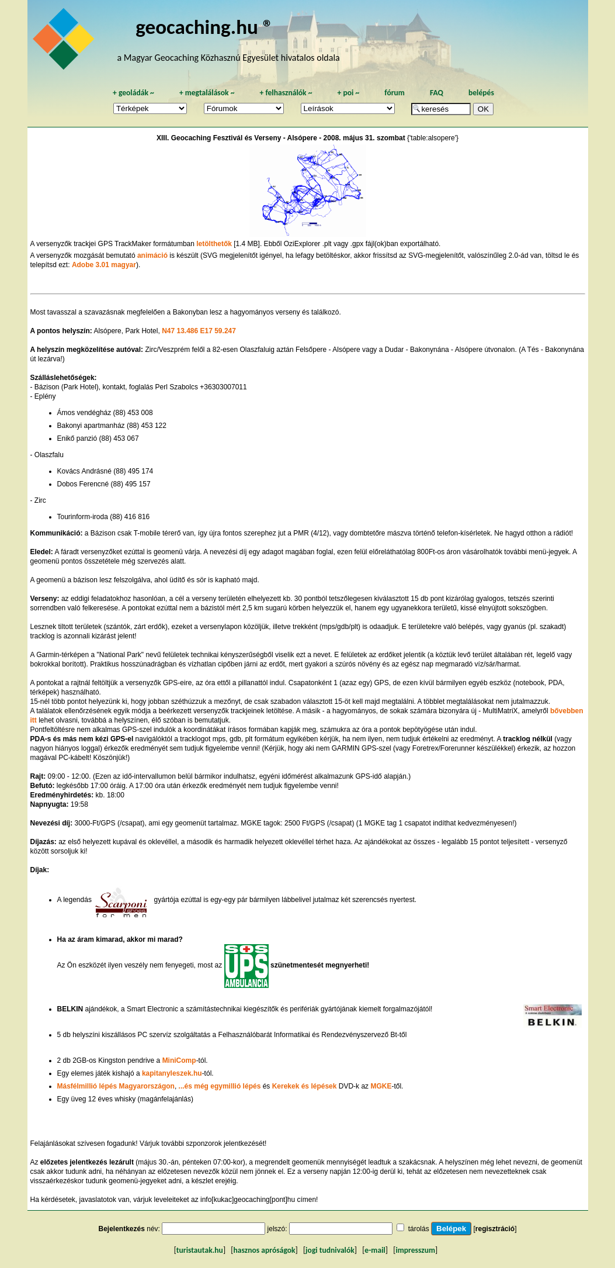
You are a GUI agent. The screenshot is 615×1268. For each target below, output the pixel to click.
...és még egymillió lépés (220, 1086)
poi (348, 93)
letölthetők (214, 244)
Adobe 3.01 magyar (104, 265)
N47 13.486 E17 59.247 (199, 331)
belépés (481, 93)
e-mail (374, 1250)
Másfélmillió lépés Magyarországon (116, 1086)
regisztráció (495, 1229)
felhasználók (285, 93)
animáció (152, 255)
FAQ (436, 93)
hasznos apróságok (264, 1250)
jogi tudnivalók (330, 1250)
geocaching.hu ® (204, 26)
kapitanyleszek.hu (172, 1073)
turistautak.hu (199, 1250)
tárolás (418, 1229)
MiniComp (179, 1060)
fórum (394, 93)
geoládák (133, 93)
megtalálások (207, 93)
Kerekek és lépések (304, 1086)
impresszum (415, 1250)
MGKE (380, 1086)
